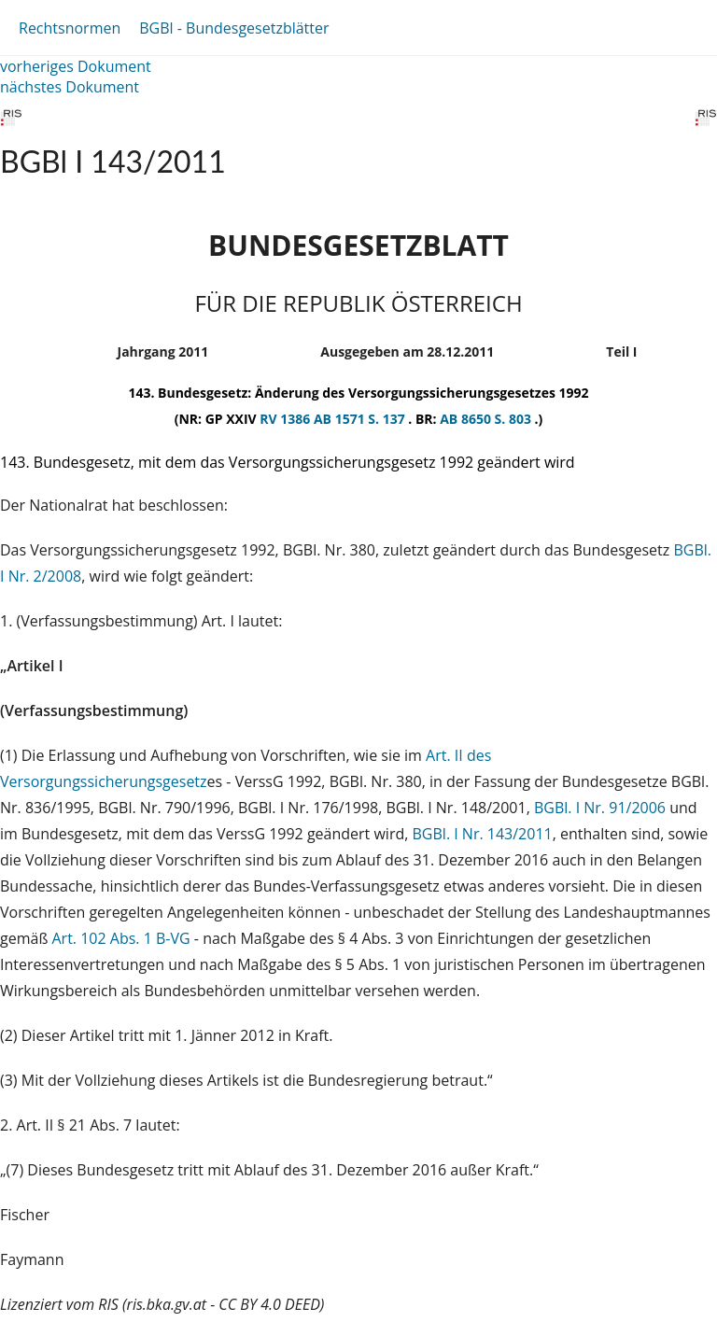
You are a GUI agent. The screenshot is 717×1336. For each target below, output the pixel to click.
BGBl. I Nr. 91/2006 (600, 807)
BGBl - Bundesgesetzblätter (234, 28)
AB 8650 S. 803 (487, 419)
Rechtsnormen (69, 28)
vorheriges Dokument (75, 66)
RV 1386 (287, 419)
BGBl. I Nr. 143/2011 (483, 833)
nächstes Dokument (69, 87)
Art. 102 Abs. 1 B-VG (121, 938)
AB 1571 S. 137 (361, 419)
